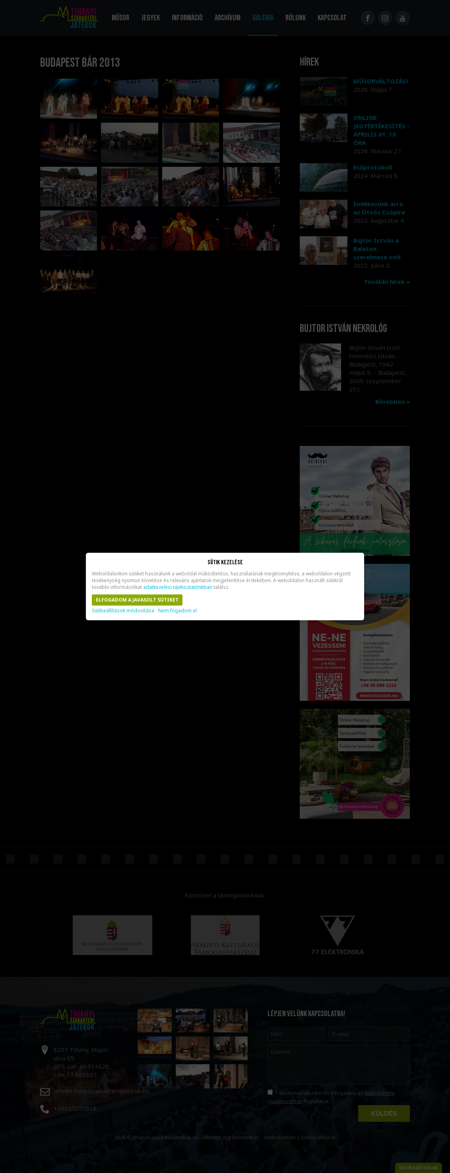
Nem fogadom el (177, 610)
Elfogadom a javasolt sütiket (137, 599)
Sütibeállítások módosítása (123, 610)
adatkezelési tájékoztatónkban (177, 587)
